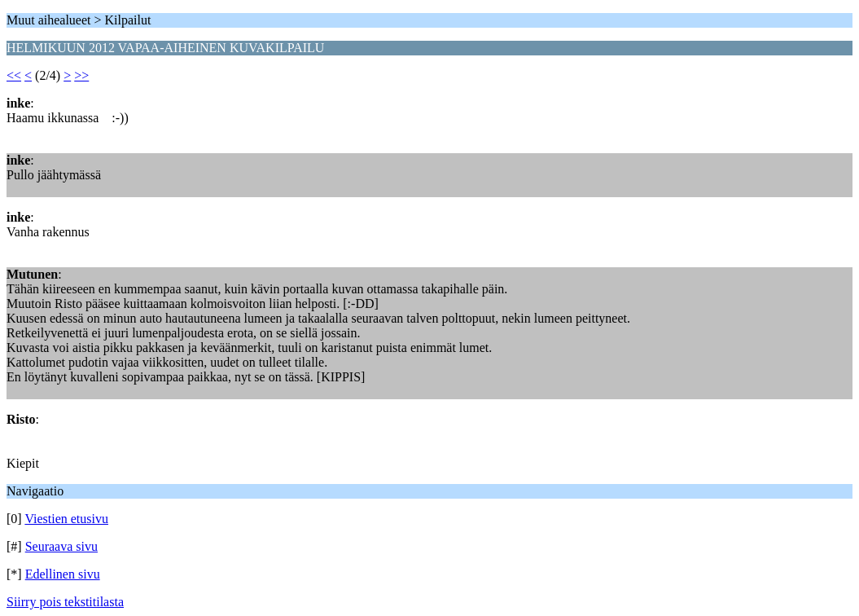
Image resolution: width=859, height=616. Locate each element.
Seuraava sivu (61, 546)
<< (14, 75)
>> (81, 75)
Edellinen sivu (62, 574)
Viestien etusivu (66, 519)
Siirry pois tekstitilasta (65, 602)
